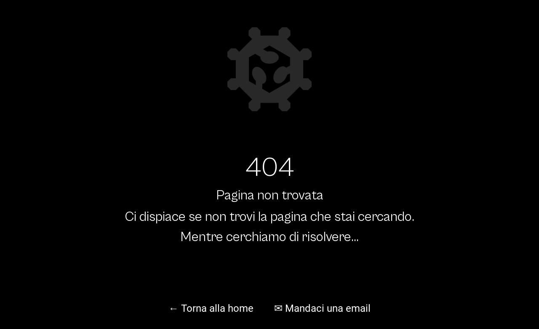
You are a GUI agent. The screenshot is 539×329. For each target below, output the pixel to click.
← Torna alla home (210, 308)
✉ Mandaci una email (322, 308)
